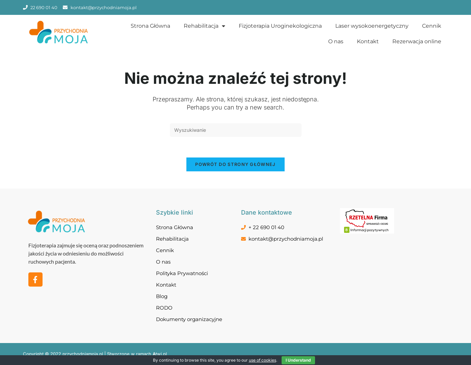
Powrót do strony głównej (235, 164)
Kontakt (368, 41)
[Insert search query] (236, 130)
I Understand (298, 360)
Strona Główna (150, 26)
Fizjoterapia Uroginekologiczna (280, 26)
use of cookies (262, 360)
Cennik (431, 26)
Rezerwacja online (416, 41)
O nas (335, 41)
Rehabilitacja (204, 26)
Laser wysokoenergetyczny (372, 26)
